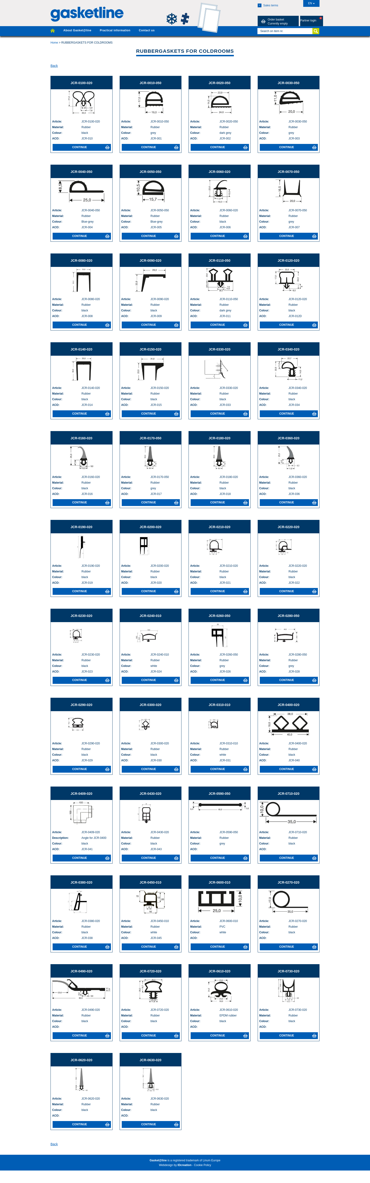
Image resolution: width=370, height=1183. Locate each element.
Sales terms (268, 5)
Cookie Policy (202, 1165)
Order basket (274, 21)
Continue (90, 147)
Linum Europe (211, 1160)
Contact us (147, 30)
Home (54, 42)
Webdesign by (175, 1165)
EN (311, 3)
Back (54, 66)
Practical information (115, 30)
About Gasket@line (77, 30)
